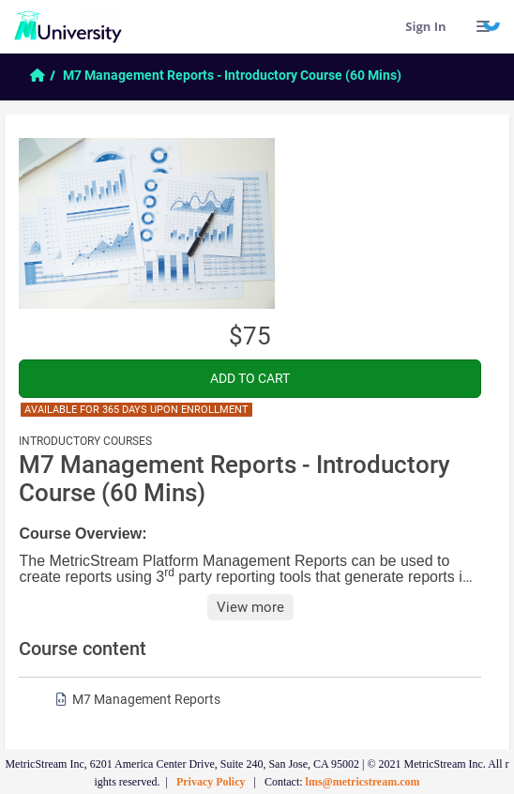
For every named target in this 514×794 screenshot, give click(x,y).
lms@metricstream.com (363, 781)
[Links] (483, 26)
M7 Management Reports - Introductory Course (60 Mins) (232, 75)
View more (250, 607)
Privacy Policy (211, 781)
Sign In (425, 26)
